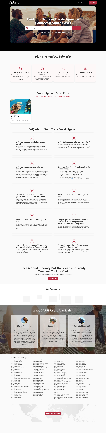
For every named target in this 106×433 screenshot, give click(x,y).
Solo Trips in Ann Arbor (81, 360)
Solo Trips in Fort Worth (81, 380)
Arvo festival (15, 116)
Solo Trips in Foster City (81, 388)
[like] (29, 102)
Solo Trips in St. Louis (37, 378)
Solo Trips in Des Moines (59, 364)
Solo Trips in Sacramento (38, 369)
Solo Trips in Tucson (80, 363)
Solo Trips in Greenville (59, 388)
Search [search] (76, 28)
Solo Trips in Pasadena (81, 374)
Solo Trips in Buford (58, 361)
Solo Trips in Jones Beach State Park (62, 378)
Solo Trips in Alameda (59, 360)
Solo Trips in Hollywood (38, 394)
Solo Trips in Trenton (16, 375)
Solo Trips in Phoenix (16, 384)
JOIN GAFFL (93, 2)
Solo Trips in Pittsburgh (38, 380)
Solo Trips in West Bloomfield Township (63, 381)
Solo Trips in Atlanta (15, 369)
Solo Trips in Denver (15, 370)
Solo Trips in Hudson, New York (18, 360)
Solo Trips (43, 96)
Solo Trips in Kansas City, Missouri (40, 363)
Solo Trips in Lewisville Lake (60, 384)
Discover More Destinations (53, 413)
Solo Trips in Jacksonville (38, 375)
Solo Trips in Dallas (15, 380)
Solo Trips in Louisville (81, 377)
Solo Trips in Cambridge (59, 375)
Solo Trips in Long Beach (81, 372)
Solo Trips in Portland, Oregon (18, 391)
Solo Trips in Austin (15, 381)
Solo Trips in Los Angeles (17, 361)
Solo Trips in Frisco (80, 383)
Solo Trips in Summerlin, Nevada (83, 384)
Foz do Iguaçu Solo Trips (53, 93)
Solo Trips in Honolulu (38, 386)
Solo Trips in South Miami (38, 372)
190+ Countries (45, 32)
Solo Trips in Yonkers (16, 397)
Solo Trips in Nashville (38, 392)
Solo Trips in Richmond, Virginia (61, 383)
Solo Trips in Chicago (16, 363)
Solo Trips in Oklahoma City (82, 397)
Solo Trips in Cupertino (38, 374)
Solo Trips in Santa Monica (82, 391)
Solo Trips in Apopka (58, 395)
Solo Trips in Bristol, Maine (82, 394)
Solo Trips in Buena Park (59, 366)
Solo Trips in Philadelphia (38, 366)
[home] (14, 3)
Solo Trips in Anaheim (37, 395)
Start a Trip (80, 2)
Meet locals (62, 178)
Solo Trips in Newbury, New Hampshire (20, 386)
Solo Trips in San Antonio (38, 364)
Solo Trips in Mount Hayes (38, 383)
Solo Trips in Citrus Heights (60, 372)
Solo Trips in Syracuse (81, 386)
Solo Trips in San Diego (16, 389)
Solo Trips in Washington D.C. (17, 364)
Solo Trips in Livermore (38, 370)
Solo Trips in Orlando (37, 361)
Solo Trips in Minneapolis (60, 363)
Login (86, 2)
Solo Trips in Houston (16, 388)
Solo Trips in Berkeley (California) (61, 374)
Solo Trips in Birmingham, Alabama (19, 392)
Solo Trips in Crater (80, 381)
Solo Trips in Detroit (80, 366)
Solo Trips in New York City (17, 374)
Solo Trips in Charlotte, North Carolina (41, 367)
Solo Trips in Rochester (81, 367)
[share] (29, 104)
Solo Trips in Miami (58, 380)
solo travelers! (73, 178)
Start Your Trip (53, 278)
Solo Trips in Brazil (52, 96)
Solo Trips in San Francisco (17, 377)
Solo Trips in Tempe (80, 375)
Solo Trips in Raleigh (58, 377)
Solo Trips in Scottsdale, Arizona (61, 394)
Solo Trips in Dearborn (81, 364)
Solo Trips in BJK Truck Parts (82, 378)
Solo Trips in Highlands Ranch (61, 370)
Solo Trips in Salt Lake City (60, 369)
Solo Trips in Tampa (15, 394)
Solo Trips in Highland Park (39, 388)
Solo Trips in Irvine (37, 384)
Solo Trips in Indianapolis (16, 395)
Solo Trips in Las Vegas (59, 367)
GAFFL (37, 96)
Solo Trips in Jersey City (16, 372)
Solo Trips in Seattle (15, 366)
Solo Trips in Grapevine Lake (82, 392)
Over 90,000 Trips (63, 32)
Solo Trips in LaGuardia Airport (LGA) (41, 389)
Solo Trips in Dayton (80, 389)
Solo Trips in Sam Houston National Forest (20, 378)
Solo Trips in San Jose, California (18, 367)
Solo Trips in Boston (15, 383)
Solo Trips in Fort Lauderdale (39, 391)
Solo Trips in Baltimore (38, 377)
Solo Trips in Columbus (38, 360)
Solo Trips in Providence (38, 381)
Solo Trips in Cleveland (81, 361)
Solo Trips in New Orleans (60, 386)
